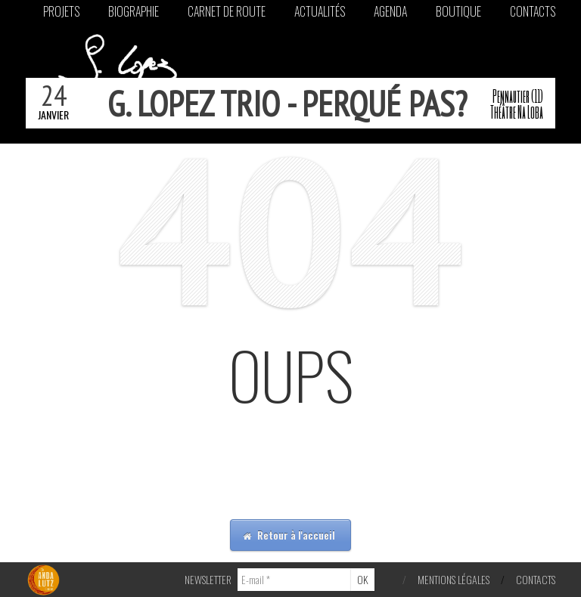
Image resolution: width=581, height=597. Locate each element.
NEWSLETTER (208, 579)
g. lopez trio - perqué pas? (287, 103)
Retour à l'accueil (289, 535)
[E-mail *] (294, 579)
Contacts (535, 579)
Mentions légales (453, 579)
